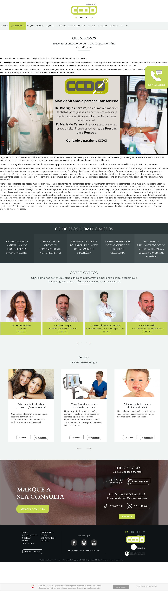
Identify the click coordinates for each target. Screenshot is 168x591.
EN (81, 18)
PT (76, 18)
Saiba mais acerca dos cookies (146, 586)
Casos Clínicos (77, 26)
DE (87, 18)
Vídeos (91, 26)
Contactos (116, 26)
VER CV (21, 332)
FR (92, 18)
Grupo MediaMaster (92, 560)
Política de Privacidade (63, 560)
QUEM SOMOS (17, 26)
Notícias (61, 26)
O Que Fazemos (35, 26)
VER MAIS (23, 438)
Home (5, 26)
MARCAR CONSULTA (33, 509)
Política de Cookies (47, 560)
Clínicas (102, 26)
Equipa (50, 26)
